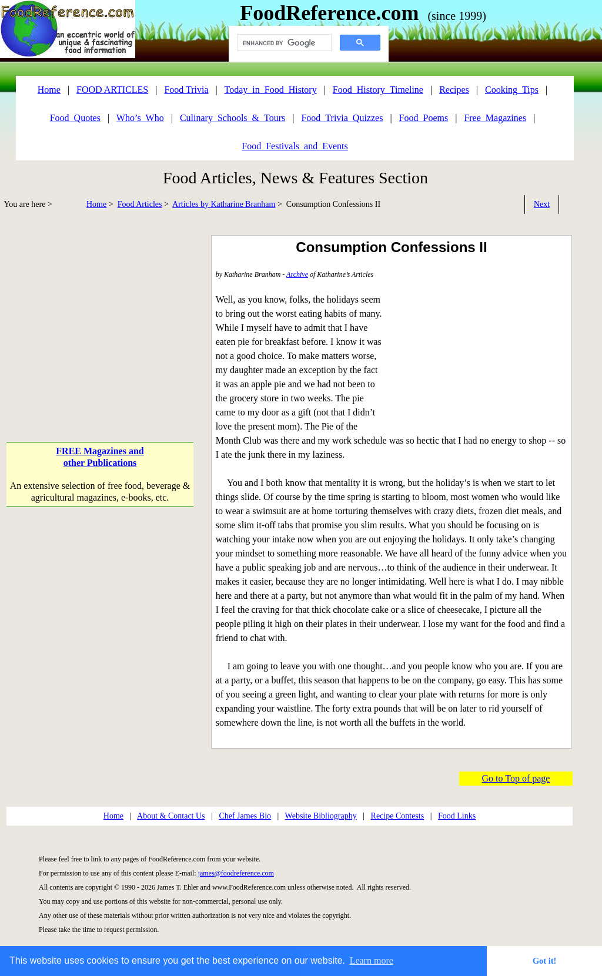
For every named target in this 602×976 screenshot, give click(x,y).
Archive (297, 274)
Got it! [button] (544, 960)
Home (96, 204)
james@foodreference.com (236, 873)
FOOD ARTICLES (112, 90)
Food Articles (140, 204)
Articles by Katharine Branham (223, 204)
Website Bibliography (321, 815)
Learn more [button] (371, 960)
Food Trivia (186, 90)
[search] (283, 43)
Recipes (454, 90)
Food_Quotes (75, 118)
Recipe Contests (397, 815)
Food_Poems (424, 118)
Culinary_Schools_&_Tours (232, 118)
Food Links (457, 815)
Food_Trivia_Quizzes (342, 118)
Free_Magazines (495, 118)
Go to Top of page (516, 778)
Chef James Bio (245, 815)
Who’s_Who (140, 118)
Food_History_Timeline (378, 90)
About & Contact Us (171, 815)
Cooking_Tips (512, 90)
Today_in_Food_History (271, 90)
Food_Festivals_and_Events (294, 146)
